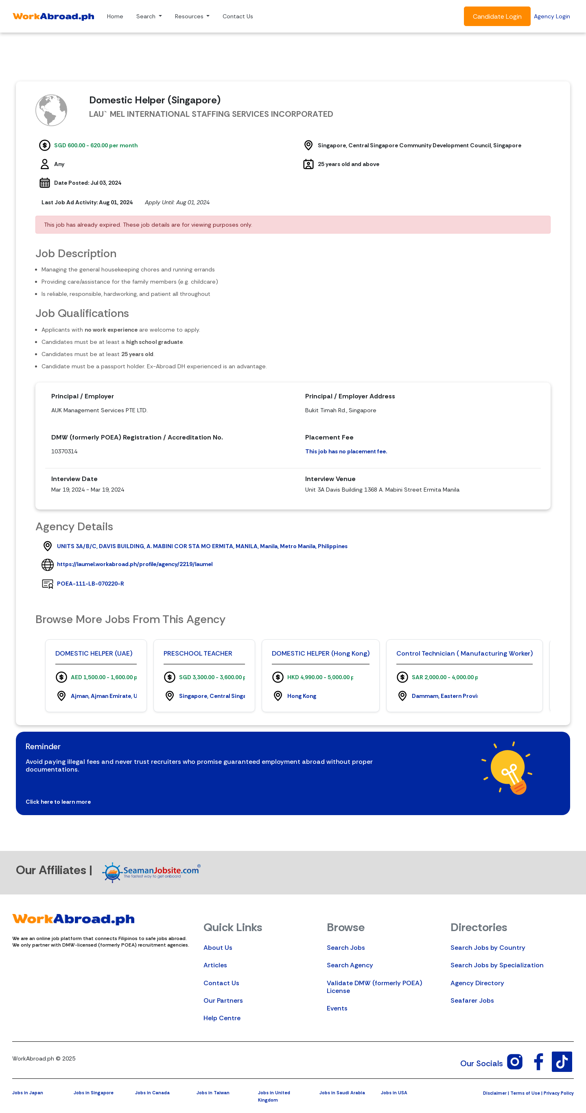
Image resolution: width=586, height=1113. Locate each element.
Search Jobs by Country (487, 947)
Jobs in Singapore (94, 1093)
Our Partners (223, 1000)
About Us (217, 947)
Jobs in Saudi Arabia (342, 1093)
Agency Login (552, 16)
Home (115, 16)
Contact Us (238, 16)
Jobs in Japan (27, 1093)
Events (337, 1008)
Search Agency (350, 965)
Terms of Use (525, 1093)
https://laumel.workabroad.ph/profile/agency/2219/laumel (134, 564)
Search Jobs (346, 947)
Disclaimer (495, 1093)
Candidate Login (497, 16)
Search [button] (146, 16)
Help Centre (222, 1018)
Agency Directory (477, 983)
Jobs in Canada (152, 1093)
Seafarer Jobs (472, 1000)
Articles (215, 965)
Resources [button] (190, 16)
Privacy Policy (559, 1093)
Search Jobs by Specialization (497, 965)
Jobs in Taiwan (213, 1093)
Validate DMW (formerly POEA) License (374, 987)
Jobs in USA (394, 1093)
